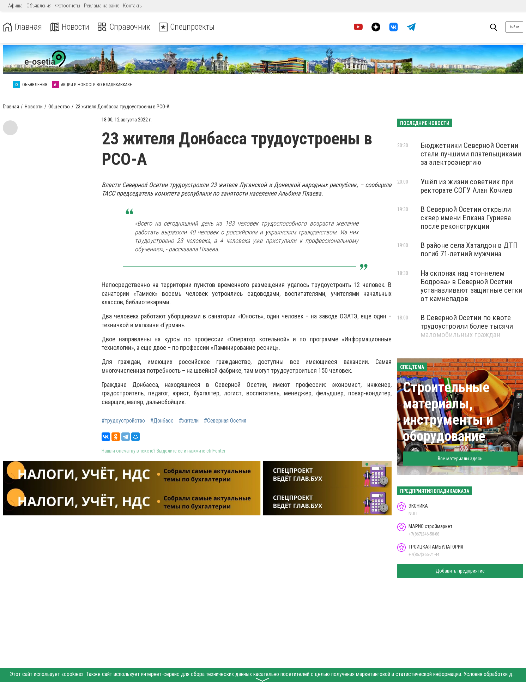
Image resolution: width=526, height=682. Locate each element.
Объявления (39, 5)
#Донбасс (162, 421)
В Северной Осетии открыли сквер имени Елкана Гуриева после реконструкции (466, 218)
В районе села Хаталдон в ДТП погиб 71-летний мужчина (469, 249)
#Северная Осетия (225, 421)
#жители (189, 421)
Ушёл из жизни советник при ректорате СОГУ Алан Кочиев (467, 186)
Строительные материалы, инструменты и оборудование (448, 411)
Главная (22, 27)
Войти (514, 26)
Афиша (15, 5)
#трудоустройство (123, 421)
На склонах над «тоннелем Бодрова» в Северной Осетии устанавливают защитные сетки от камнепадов (471, 286)
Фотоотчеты (67, 5)
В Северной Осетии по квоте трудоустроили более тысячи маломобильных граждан (467, 326)
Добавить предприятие (460, 571)
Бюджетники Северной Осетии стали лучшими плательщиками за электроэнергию (471, 154)
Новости (70, 27)
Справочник (124, 27)
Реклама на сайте (101, 5)
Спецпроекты (188, 27)
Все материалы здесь (460, 458)
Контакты (133, 5)
